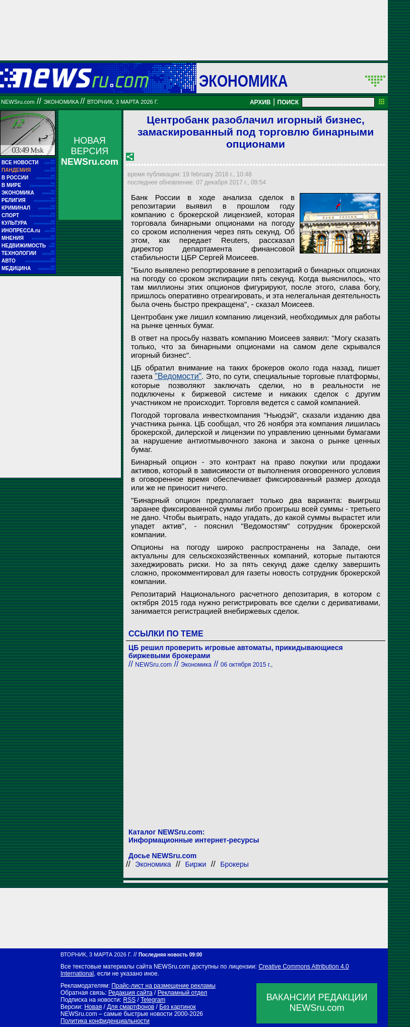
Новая (93, 1006)
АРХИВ (260, 102)
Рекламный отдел (183, 992)
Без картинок (177, 1006)
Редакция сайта (130, 992)
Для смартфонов (130, 1006)
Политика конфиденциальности (105, 1020)
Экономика (243, 80)
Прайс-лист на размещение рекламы (163, 985)
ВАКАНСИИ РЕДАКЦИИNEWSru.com (317, 1002)
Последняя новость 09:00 (170, 954)
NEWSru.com (18, 102)
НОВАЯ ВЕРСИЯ (89, 151)
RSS (129, 999)
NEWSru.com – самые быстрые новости (116, 1013)
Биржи (195, 864)
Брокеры (234, 864)
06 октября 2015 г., (247, 664)
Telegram (153, 999)
